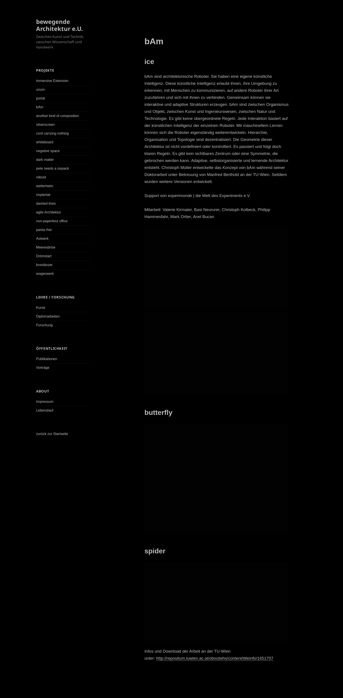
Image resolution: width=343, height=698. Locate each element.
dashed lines (46, 203)
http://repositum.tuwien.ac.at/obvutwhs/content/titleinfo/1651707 (214, 658)
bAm (39, 107)
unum (40, 89)
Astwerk (42, 238)
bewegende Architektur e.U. (59, 25)
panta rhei (44, 230)
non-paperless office (52, 221)
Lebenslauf (44, 410)
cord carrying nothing (52, 133)
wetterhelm (44, 186)
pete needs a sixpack (52, 168)
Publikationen (46, 359)
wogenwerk (45, 273)
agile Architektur (48, 212)
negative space (48, 151)
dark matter (45, 160)
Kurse (40, 307)
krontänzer (44, 265)
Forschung (44, 325)
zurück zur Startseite (52, 434)
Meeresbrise (45, 247)
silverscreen (45, 124)
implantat (43, 195)
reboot (41, 177)
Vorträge (42, 367)
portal (40, 98)
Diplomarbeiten (48, 316)
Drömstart (43, 256)
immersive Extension (52, 81)
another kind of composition (57, 116)
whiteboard (44, 142)
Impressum (44, 401)
